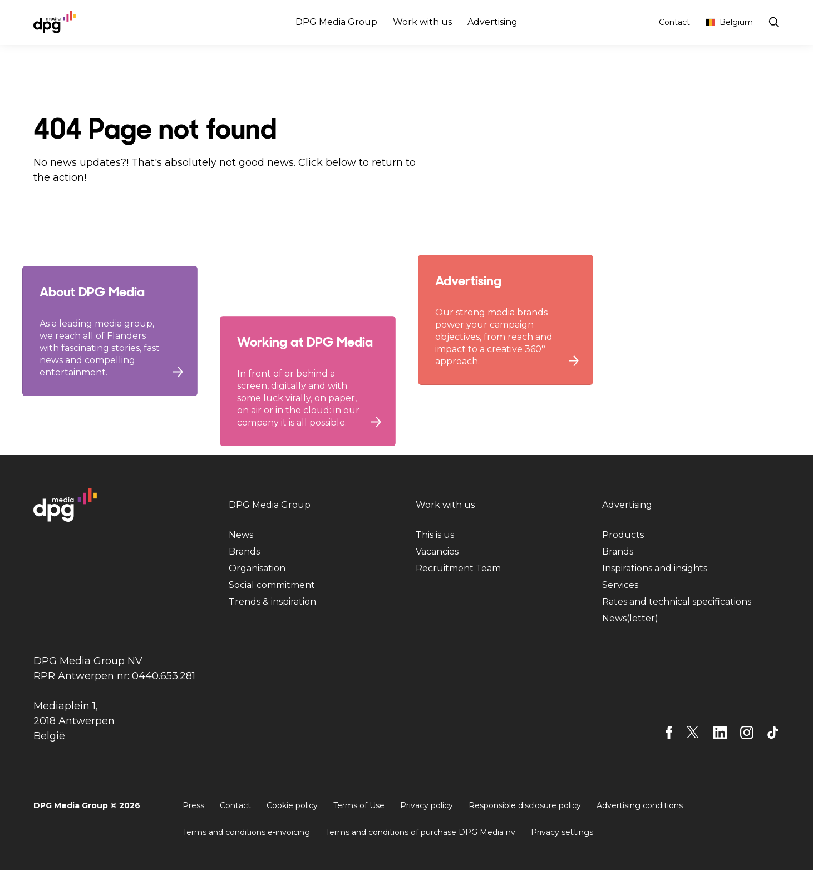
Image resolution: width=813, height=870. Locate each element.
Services (620, 585)
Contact (674, 22)
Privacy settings (562, 832)
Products (623, 535)
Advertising (492, 22)
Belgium (729, 22)
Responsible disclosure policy (525, 805)
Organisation (257, 568)
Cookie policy (292, 805)
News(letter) (630, 618)
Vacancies (437, 551)
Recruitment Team (458, 568)
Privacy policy (426, 805)
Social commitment (272, 585)
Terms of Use (359, 805)
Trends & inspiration (272, 601)
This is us (435, 535)
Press (193, 805)
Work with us (422, 22)
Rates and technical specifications (676, 601)
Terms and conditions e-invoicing (246, 832)
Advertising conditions (640, 805)
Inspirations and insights (654, 568)
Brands (244, 551)
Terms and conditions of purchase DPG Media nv (420, 832)
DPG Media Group (336, 22)
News (241, 535)
